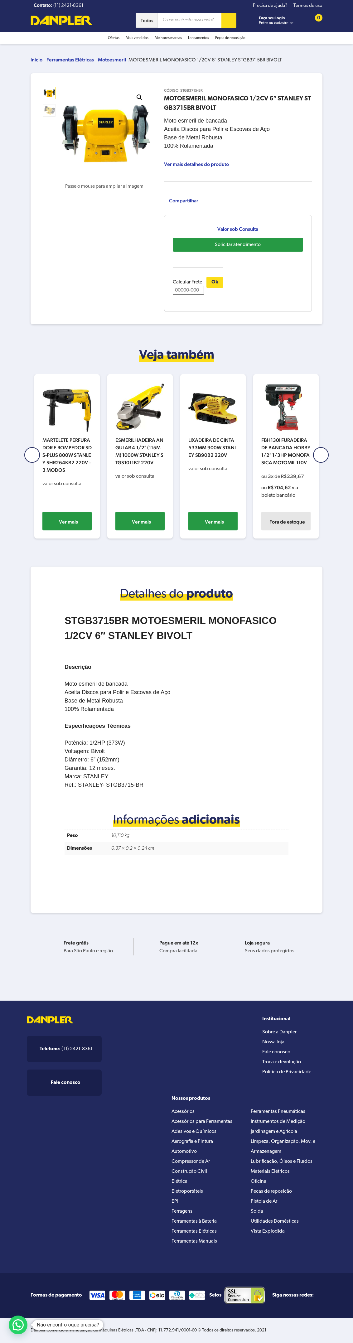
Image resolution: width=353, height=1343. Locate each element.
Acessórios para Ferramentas (202, 1121)
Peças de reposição (230, 38)
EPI (175, 1201)
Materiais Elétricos (270, 1171)
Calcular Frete (188, 287)
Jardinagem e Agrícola (274, 1131)
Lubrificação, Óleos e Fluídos (281, 1161)
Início (36, 60)
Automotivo (184, 1151)
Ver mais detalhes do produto (196, 164)
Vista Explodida (268, 1231)
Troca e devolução (281, 1062)
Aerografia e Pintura (192, 1141)
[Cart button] (314, 20)
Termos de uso (307, 5)
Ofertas (113, 38)
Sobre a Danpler (279, 1032)
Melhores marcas (168, 38)
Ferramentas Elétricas (70, 60)
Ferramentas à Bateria (194, 1221)
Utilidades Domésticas (275, 1221)
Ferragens (182, 1211)
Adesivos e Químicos (194, 1131)
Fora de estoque (287, 522)
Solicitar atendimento (238, 244)
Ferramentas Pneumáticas (278, 1111)
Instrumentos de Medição (278, 1121)
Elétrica (179, 1181)
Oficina (258, 1181)
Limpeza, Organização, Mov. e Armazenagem (283, 1146)
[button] (139, 97)
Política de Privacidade (286, 1072)
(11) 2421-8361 (66, 1049)
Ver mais (68, 522)
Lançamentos (198, 38)
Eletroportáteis (187, 1191)
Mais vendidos (137, 38)
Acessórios (183, 1111)
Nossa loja (273, 1042)
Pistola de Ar (264, 1201)
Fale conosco (276, 1052)
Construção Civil (189, 1171)
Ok (214, 282)
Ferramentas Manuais (194, 1241)
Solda (257, 1211)
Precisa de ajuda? (270, 5)
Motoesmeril (112, 60)
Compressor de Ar (191, 1161)
